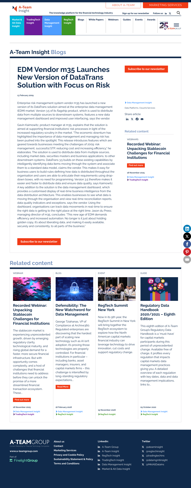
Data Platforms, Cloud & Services (140, 108)
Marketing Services (165, 5)
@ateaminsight (154, 446)
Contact (58, 446)
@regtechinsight (155, 451)
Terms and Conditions (66, 463)
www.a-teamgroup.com (24, 451)
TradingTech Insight (33, 21)
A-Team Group (110, 446)
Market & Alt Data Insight (116, 468)
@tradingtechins (155, 455)
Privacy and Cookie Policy (69, 454)
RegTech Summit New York (113, 307)
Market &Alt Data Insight (17, 23)
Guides (127, 19)
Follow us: (158, 13)
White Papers (96, 19)
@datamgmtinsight (157, 460)
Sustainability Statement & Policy (73, 459)
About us (59, 441)
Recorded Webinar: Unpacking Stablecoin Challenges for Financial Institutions (148, 151)
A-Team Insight (110, 451)
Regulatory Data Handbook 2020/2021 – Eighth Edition (157, 312)
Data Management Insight (52, 23)
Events (139, 19)
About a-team (123, 5)
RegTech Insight (68, 21)
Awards (151, 19)
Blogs (81, 19)
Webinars (113, 19)
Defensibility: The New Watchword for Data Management (73, 310)
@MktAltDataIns (155, 464)
